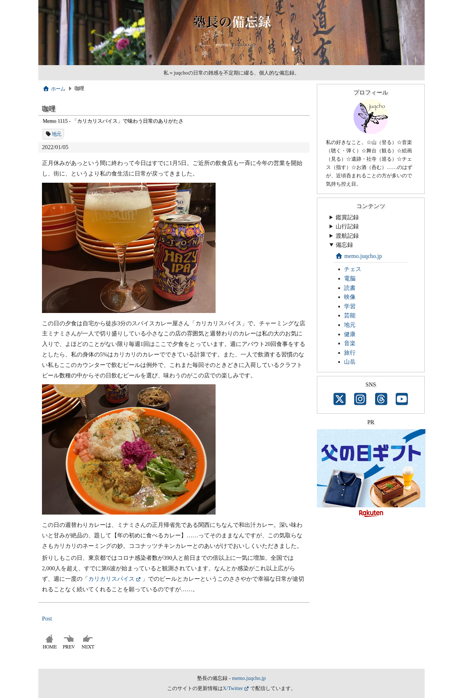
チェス (352, 269)
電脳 (350, 278)
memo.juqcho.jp (358, 256)
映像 (350, 297)
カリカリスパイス (111, 579)
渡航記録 (347, 236)
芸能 (350, 315)
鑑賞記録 (347, 217)
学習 (350, 306)
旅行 (350, 353)
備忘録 (344, 245)
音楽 (350, 343)
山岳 (350, 362)
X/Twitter (233, 688)
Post (47, 618)
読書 (350, 288)
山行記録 (347, 226)
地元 (56, 134)
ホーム (54, 89)
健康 (350, 334)
